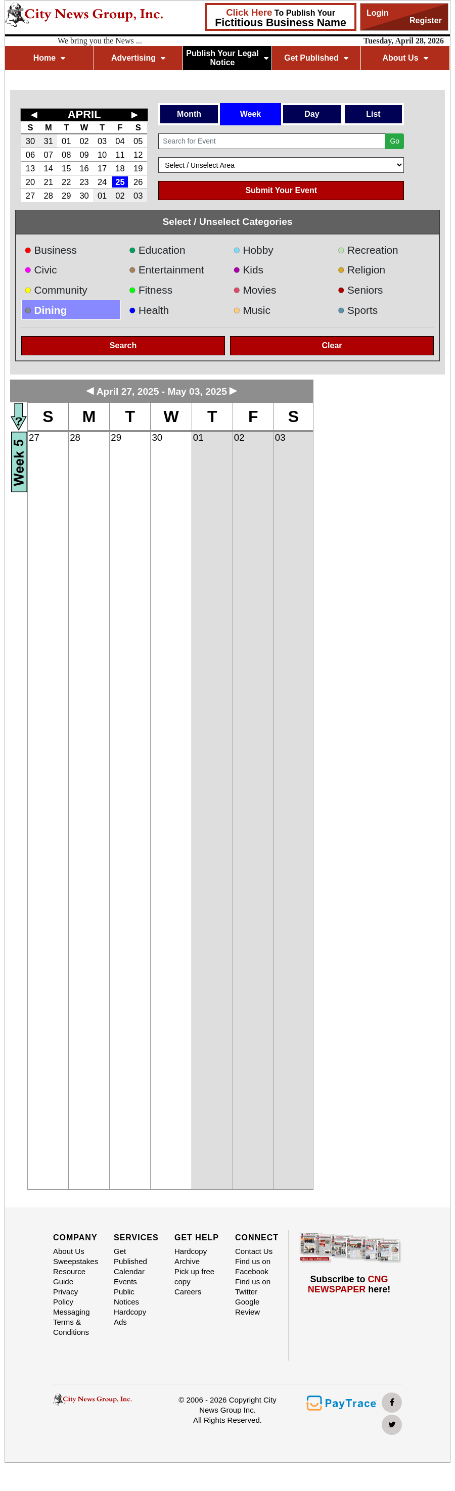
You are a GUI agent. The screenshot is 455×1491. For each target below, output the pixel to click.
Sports (358, 310)
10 (102, 154)
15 (66, 168)
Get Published (316, 58)
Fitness (151, 290)
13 (30, 168)
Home (49, 58)
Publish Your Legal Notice (227, 58)
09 (83, 154)
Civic (40, 269)
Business (50, 250)
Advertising (138, 58)
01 (66, 141)
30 (30, 141)
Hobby (253, 250)
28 (48, 195)
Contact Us (253, 1251)
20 (30, 182)
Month (189, 114)
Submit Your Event (281, 190)
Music (251, 310)
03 (102, 141)
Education (157, 250)
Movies (254, 290)
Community (55, 290)
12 (138, 154)
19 (138, 168)
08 (66, 154)
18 (119, 168)
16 (83, 168)
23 (83, 182)
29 (66, 195)
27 (30, 195)
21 (48, 182)
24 (102, 182)
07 (48, 154)
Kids (248, 269)
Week (250, 114)
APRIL (84, 114)
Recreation (368, 250)
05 (138, 141)
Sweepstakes (75, 1261)
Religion (362, 269)
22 (66, 182)
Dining (45, 310)
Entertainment (166, 269)
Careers (187, 1291)
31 (48, 141)
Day (311, 114)
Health (149, 310)
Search (123, 345)
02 (83, 141)
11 (119, 154)
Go (394, 141)
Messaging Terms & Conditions (71, 1322)
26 (138, 182)
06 (30, 154)
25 (119, 182)
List (373, 114)
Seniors (360, 290)
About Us (405, 58)
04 (119, 141)
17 (102, 168)
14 (48, 168)
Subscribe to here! (349, 1284)
